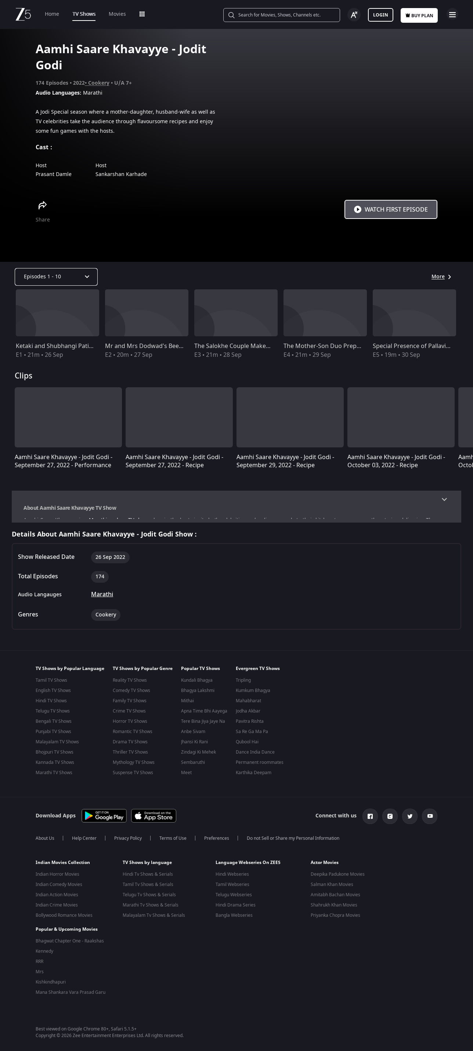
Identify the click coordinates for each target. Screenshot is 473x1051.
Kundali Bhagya (197, 685)
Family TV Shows (130, 705)
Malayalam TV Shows (57, 746)
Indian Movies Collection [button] (63, 866)
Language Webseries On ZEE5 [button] (248, 866)
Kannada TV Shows (55, 767)
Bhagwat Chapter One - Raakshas (70, 939)
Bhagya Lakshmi (197, 695)
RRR (39, 959)
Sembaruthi (193, 767)
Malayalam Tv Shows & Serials (154, 918)
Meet (186, 777)
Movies (117, 14)
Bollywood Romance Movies (64, 918)
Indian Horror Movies (57, 877)
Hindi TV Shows (51, 705)
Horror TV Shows (130, 726)
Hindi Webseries (232, 877)
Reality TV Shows (130, 685)
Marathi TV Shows (54, 777)
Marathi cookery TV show (118, 520)
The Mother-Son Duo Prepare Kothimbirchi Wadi (351, 346)
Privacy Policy (128, 841)
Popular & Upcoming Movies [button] (67, 927)
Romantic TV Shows (132, 736)
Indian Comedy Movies (59, 888)
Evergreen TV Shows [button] (258, 673)
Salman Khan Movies (332, 888)
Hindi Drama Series (236, 908)
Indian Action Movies (57, 898)
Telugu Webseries (234, 898)
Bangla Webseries (234, 918)
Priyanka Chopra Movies (335, 918)
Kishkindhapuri (51, 980)
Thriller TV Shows (130, 757)
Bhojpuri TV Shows (54, 757)
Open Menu (452, 14)
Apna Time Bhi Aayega (204, 716)
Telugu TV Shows (53, 716)
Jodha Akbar (248, 716)
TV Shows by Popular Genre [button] (143, 673)
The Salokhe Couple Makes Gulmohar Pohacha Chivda (269, 346)
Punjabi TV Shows (53, 736)
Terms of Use (173, 841)
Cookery (98, 83)
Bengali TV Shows (54, 726)
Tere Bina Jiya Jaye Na (203, 726)
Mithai (187, 705)
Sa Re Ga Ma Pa (252, 736)
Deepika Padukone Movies (338, 877)
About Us (45, 841)
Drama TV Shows (130, 746)
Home (52, 14)
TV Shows (83, 14)
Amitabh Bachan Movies (335, 898)
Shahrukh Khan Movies (334, 908)
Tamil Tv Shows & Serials (148, 888)
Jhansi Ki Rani (194, 746)
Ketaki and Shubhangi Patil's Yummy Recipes (78, 346)
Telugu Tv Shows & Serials (149, 898)
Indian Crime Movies (57, 908)
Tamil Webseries (232, 888)
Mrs (40, 970)
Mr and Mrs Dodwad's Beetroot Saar (156, 346)
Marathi (102, 599)
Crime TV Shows (129, 716)
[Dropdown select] (56, 276)
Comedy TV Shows (131, 695)
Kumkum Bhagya (253, 695)
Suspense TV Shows (133, 777)
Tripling (243, 685)
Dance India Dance (255, 757)
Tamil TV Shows (51, 685)
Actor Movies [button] (325, 866)
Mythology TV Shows (134, 767)
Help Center (84, 841)
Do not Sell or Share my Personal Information (293, 841)
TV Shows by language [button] (147, 866)
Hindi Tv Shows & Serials (148, 877)
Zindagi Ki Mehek (198, 757)
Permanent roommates (260, 767)
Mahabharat (248, 705)
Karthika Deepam (253, 777)
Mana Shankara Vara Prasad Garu (70, 990)
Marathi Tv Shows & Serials (150, 908)
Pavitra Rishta (250, 726)
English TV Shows (53, 695)
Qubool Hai (247, 746)
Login (380, 15)
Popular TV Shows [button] (200, 673)
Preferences (216, 841)
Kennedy (44, 949)
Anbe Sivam (193, 736)
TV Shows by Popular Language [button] (70, 673)
